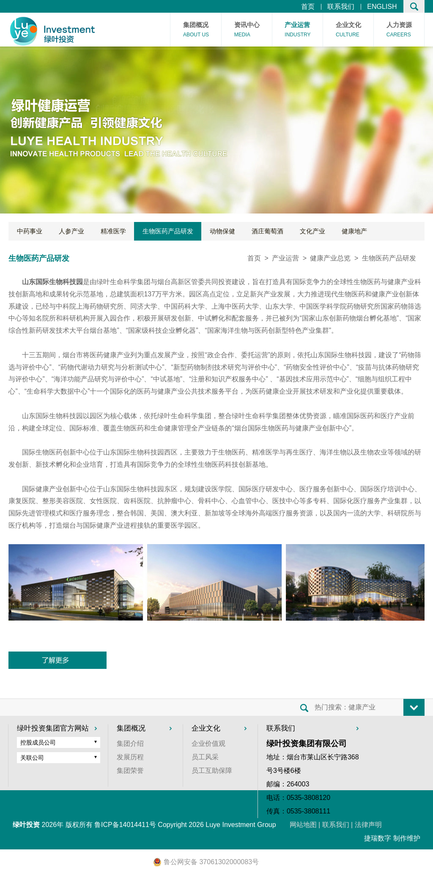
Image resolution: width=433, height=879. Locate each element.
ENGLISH (382, 7)
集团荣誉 (130, 770)
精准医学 (113, 231)
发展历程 (130, 757)
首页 (308, 7)
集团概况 (196, 30)
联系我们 (340, 7)
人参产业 (71, 231)
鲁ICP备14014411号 (125, 824)
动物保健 (222, 231)
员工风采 (205, 757)
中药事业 (29, 231)
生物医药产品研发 (168, 231)
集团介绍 (130, 743)
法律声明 (368, 824)
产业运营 (297, 30)
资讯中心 (247, 30)
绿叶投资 (26, 824)
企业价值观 (208, 743)
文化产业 (312, 231)
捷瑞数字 (377, 838)
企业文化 (348, 30)
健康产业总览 (330, 258)
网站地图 (303, 824)
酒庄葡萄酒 (267, 231)
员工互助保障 (212, 770)
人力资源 (399, 30)
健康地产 (354, 231)
